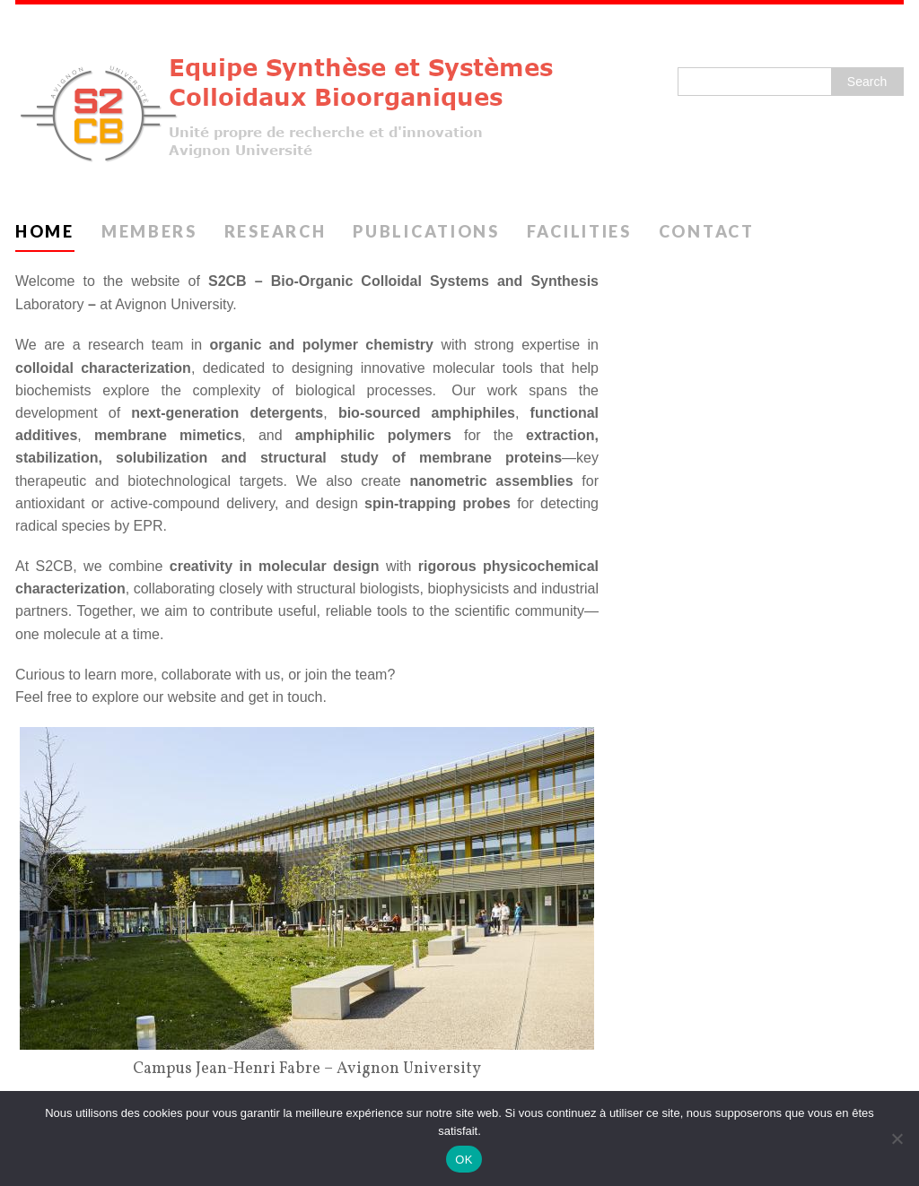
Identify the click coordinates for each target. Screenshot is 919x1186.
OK (463, 1159)
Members (149, 231)
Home (44, 231)
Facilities (579, 231)
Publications (426, 231)
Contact (707, 231)
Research (275, 231)
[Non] (897, 1138)
